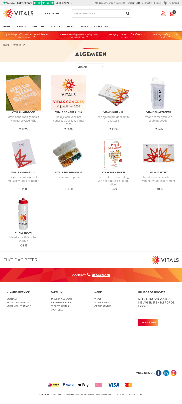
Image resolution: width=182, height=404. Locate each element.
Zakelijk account (61, 298)
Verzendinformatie (19, 306)
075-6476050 (145, 3)
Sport (70, 26)
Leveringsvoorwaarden (66, 394)
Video (84, 26)
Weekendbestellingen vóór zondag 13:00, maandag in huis (79, 35)
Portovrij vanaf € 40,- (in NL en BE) (165, 35)
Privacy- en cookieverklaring (96, 394)
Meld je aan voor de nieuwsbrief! (110, 3)
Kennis (21, 26)
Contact (157, 3)
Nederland (171, 3)
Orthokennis (102, 306)
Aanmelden (149, 322)
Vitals (98, 298)
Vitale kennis (102, 302)
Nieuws (55, 26)
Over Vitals (101, 26)
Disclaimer (45, 394)
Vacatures (57, 309)
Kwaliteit (38, 26)
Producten (52, 13)
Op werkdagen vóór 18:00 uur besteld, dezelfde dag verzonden (27, 35)
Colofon (119, 394)
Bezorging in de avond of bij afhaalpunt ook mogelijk (127, 35)
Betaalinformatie (18, 302)
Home (6, 26)
